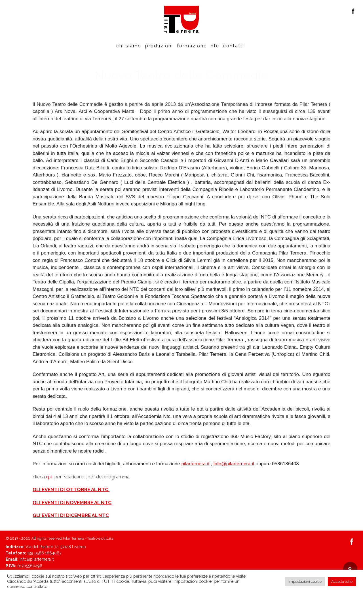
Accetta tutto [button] (342, 581)
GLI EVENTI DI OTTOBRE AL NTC (71, 489)
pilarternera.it (195, 463)
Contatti (233, 46)
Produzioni (159, 46)
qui (49, 477)
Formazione (192, 46)
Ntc (215, 46)
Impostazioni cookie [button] (305, 581)
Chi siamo (128, 46)
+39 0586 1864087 (44, 553)
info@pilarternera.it (234, 463)
